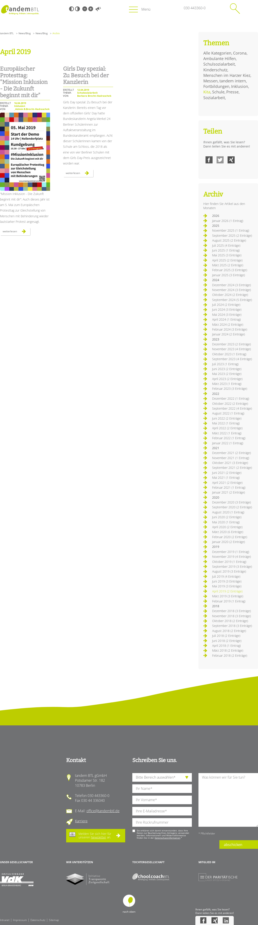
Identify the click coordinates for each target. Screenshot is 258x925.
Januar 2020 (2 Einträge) (228, 542)
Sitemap (54, 920)
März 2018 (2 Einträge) (227, 650)
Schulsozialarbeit (219, 64)
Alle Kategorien (217, 53)
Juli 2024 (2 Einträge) (226, 305)
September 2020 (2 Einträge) (232, 507)
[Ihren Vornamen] (162, 800)
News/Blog (25, 33)
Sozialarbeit (214, 97)
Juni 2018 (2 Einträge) (226, 641)
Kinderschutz (215, 69)
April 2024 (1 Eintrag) (226, 319)
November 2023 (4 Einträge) (231, 349)
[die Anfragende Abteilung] (162, 777)
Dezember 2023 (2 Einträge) (231, 344)
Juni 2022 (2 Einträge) (226, 418)
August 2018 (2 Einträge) (229, 631)
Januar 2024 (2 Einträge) (228, 334)
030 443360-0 (195, 8)
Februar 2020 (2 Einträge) (229, 537)
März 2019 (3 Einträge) (227, 596)
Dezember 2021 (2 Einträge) (231, 453)
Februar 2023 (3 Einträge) (229, 388)
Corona (240, 53)
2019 (215, 547)
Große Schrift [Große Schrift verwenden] (90, 8)
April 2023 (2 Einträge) (227, 379)
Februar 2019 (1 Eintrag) (228, 601)
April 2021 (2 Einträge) (227, 482)
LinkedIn (226, 920)
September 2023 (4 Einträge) (232, 359)
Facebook (209, 159)
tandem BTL (7, 33)
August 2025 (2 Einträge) (229, 240)
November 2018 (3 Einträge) (231, 616)
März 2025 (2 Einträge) (227, 265)
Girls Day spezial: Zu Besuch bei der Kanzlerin (86, 75)
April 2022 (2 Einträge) (227, 428)
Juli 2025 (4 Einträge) (226, 245)
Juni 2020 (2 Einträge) (226, 517)
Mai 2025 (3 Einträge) (226, 255)
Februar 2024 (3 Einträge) (229, 329)
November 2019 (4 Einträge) (231, 556)
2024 (215, 280)
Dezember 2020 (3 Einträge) (231, 502)
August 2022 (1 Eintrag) (228, 413)
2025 (215, 225)
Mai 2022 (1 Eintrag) (226, 423)
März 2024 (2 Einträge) (227, 324)
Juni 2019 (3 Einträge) (226, 581)
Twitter (220, 159)
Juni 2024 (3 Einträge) (226, 309)
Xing (231, 159)
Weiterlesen (16, 232)
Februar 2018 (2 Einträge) (229, 655)
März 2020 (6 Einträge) (227, 532)
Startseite (20, 10)
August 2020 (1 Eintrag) (228, 512)
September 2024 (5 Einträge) (232, 300)
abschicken (233, 844)
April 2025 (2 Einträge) (227, 260)
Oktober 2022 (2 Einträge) (230, 403)
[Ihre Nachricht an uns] (228, 800)
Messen (210, 80)
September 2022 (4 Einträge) (232, 408)
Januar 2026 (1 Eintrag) (227, 221)
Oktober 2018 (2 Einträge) (230, 621)
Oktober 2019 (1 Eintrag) (229, 562)
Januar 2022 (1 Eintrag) (227, 443)
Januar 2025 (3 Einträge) (228, 275)
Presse (232, 92)
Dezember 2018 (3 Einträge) (231, 611)
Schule (218, 92)
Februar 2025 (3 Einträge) (229, 270)
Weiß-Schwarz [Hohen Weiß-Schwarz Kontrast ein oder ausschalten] (77, 8)
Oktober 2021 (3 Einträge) (230, 463)
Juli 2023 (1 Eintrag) (225, 364)
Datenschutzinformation (167, 837)
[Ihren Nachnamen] (162, 788)
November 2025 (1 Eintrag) (230, 230)
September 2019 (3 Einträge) (232, 566)
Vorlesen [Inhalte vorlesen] (98, 8)
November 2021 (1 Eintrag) (230, 458)
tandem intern (232, 80)
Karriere (81, 821)
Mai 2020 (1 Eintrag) (226, 522)
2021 (215, 448)
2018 (215, 606)
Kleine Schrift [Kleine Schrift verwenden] (84, 8)
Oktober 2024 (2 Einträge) (230, 295)
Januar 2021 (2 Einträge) (228, 492)
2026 (215, 216)
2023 (215, 339)
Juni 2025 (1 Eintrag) (226, 250)
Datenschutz (37, 920)
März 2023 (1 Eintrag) (226, 384)
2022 (215, 394)
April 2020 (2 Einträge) (227, 527)
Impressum (20, 920)
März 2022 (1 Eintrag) (226, 433)
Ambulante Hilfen (219, 58)
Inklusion (239, 86)
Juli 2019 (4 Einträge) (226, 576)
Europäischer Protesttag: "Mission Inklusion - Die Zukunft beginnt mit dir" (24, 82)
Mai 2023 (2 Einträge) (226, 374)
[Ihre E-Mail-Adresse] (162, 811)
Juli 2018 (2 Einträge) (226, 636)
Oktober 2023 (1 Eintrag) (229, 354)
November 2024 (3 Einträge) (231, 290)
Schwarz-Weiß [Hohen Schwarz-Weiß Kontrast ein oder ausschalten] (71, 8)
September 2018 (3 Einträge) (232, 626)
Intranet (4, 920)
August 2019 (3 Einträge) (229, 571)
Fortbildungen (216, 86)
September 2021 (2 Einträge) (232, 467)
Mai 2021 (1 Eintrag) (226, 477)
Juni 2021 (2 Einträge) (226, 473)
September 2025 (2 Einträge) (232, 235)
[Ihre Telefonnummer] (162, 822)
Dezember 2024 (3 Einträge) (231, 285)
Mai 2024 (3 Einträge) (226, 314)
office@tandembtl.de (103, 810)
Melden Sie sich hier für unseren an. (95, 836)
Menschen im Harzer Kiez (226, 75)
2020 (215, 497)
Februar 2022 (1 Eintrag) (228, 438)
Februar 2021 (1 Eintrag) (228, 487)
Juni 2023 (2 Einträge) (226, 369)
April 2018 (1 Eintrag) (226, 645)
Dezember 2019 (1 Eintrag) (230, 552)
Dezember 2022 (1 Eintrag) (230, 398)
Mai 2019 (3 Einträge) (226, 586)
